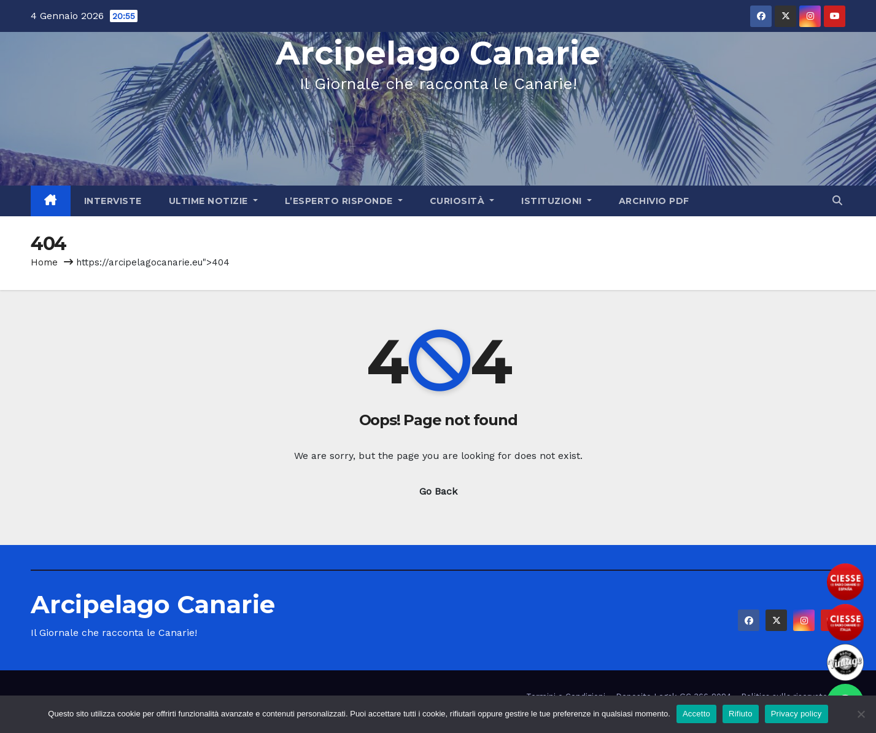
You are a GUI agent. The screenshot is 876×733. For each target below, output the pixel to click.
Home (44, 262)
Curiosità (462, 200)
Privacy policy (796, 713)
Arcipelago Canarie (438, 53)
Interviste (113, 200)
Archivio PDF (654, 200)
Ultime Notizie (213, 200)
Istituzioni (556, 200)
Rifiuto (741, 713)
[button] (837, 200)
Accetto (696, 713)
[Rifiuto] (861, 714)
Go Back (438, 491)
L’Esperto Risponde (344, 200)
